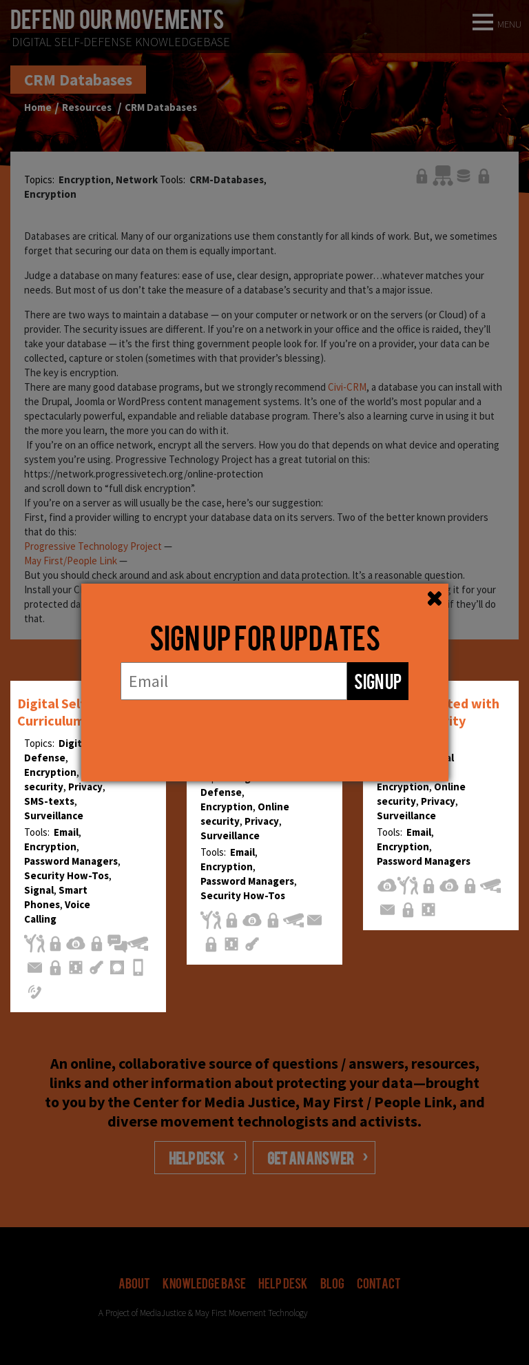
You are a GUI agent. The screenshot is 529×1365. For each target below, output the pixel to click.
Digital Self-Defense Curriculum (79, 712)
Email (66, 832)
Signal (39, 889)
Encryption (50, 772)
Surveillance (53, 815)
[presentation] (264, 727)
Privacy (85, 786)
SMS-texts (49, 801)
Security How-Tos (66, 875)
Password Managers (71, 861)
